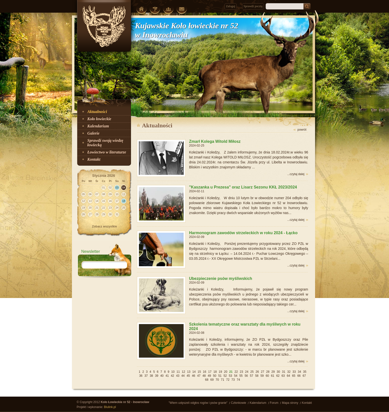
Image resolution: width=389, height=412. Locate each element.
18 (215, 372)
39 (156, 375)
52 (225, 375)
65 (293, 375)
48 (204, 375)
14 (193, 372)
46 (193, 375)
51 (220, 375)
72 (227, 379)
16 (204, 372)
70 (217, 379)
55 (241, 375)
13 (188, 372)
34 (299, 372)
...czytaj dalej (295, 174)
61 (272, 375)
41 (167, 375)
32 (289, 372)
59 (262, 375)
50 (214, 375)
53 (230, 375)
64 (288, 375)
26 (257, 372)
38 (151, 375)
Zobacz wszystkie (104, 226)
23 (241, 372)
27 (262, 372)
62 (277, 375)
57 (251, 375)
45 (188, 375)
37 (146, 375)
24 (246, 372)
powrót (301, 129)
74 (238, 379)
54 (235, 375)
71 (222, 379)
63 (283, 375)
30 (278, 372)
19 (220, 372)
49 (209, 375)
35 (304, 372)
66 (298, 375)
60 (267, 375)
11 (178, 372)
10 (172, 372)
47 (198, 375)
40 (161, 375)
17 (209, 372)
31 (283, 372)
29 (273, 372)
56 (246, 375)
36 (140, 375)
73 (233, 379)
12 (183, 372)
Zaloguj (230, 6)
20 (225, 372)
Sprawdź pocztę (253, 6)
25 (252, 372)
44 (183, 375)
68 (206, 379)
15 (199, 372)
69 (212, 379)
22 (236, 372)
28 (267, 372)
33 (294, 372)
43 (177, 375)
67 (304, 375)
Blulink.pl (110, 407)
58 (256, 375)
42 (172, 375)
